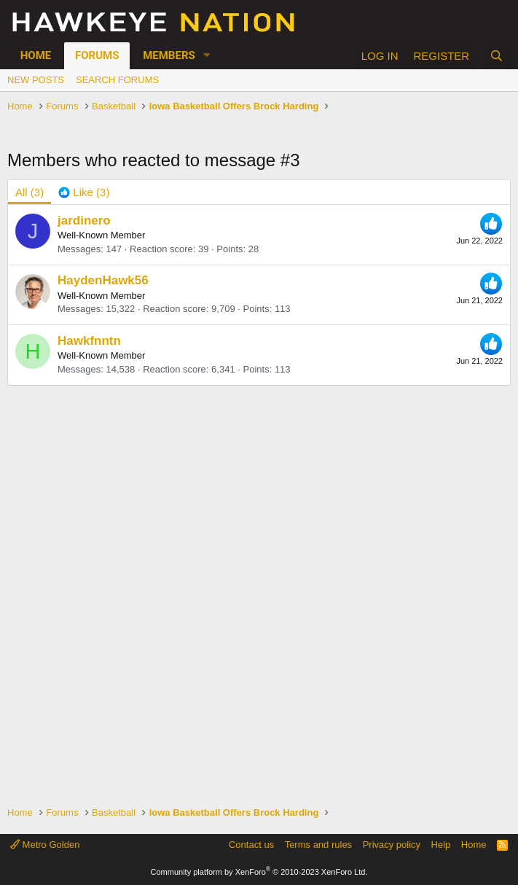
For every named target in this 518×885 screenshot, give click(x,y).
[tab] (84, 192)
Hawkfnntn (89, 341)
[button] (207, 55)
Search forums (117, 79)
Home (36, 55)
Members (169, 55)
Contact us (251, 844)
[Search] (496, 55)
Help (441, 844)
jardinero (84, 220)
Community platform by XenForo (259, 872)
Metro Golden (44, 844)
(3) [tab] (29, 192)
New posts (35, 79)
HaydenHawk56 (103, 280)
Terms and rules (318, 844)
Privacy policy (391, 844)
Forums (97, 55)
